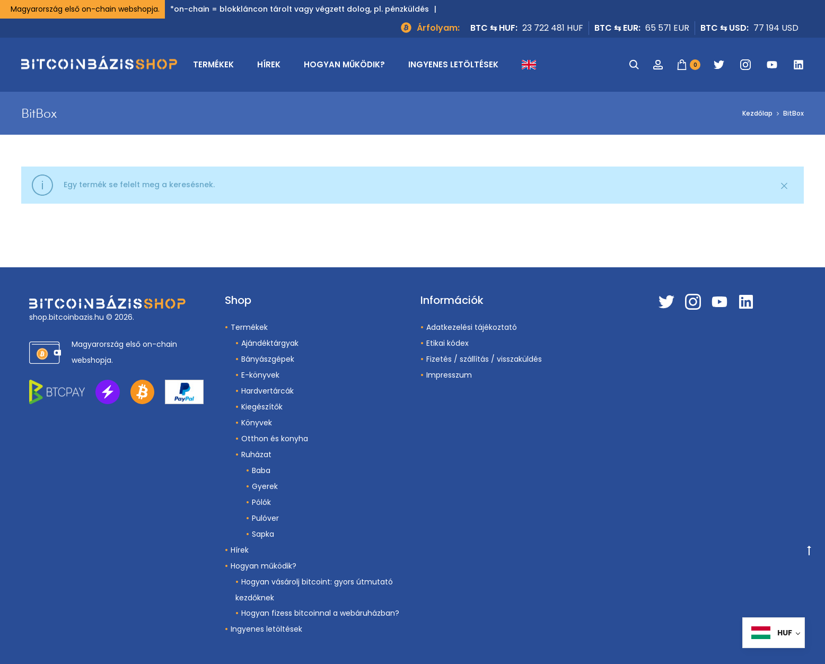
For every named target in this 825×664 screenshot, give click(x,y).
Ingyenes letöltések (453, 64)
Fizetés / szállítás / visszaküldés (484, 359)
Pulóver (265, 518)
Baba (261, 470)
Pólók (261, 502)
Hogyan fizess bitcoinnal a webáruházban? (320, 613)
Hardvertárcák (267, 391)
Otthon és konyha (274, 438)
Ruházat (256, 454)
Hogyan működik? (344, 64)
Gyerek (265, 486)
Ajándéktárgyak (270, 343)
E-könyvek (260, 375)
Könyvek (256, 422)
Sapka (263, 534)
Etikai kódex (447, 343)
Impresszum (449, 375)
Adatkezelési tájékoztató (471, 327)
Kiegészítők (262, 406)
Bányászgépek (267, 359)
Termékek (213, 64)
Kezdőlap (757, 113)
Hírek (268, 64)
